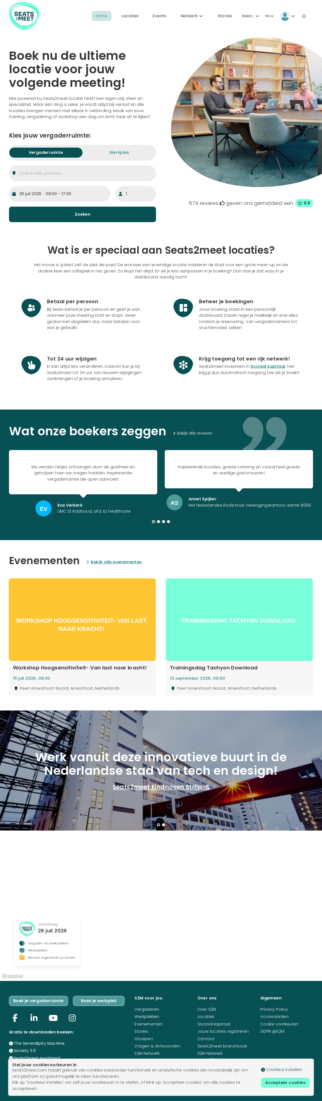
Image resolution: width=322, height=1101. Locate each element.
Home (102, 16)
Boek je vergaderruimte (38, 1001)
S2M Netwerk (147, 1053)
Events (159, 16)
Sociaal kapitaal (267, 366)
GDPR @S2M (272, 1031)
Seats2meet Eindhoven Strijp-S (161, 787)
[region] (161, 906)
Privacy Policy (274, 1009)
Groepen (143, 1039)
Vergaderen (146, 1009)
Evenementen (148, 1024)
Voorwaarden (274, 1016)
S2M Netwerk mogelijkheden (212, 1056)
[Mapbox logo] (13, 976)
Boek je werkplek (98, 1001)
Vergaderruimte (46, 152)
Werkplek (119, 152)
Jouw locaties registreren (223, 1031)
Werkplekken (146, 1016)
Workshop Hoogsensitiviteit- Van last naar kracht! (80, 668)
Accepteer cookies (285, 1082)
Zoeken (82, 214)
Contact (206, 1039)
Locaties (130, 16)
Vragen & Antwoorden (157, 1046)
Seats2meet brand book (222, 1046)
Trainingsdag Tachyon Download (214, 668)
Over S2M (207, 1009)
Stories (225, 16)
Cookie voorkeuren (279, 1024)
